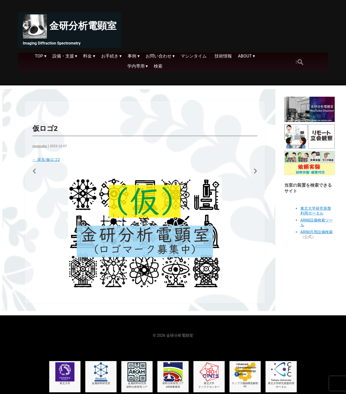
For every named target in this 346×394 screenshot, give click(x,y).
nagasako (39, 146)
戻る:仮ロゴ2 (46, 160)
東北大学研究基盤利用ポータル (315, 211)
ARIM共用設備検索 (316, 232)
